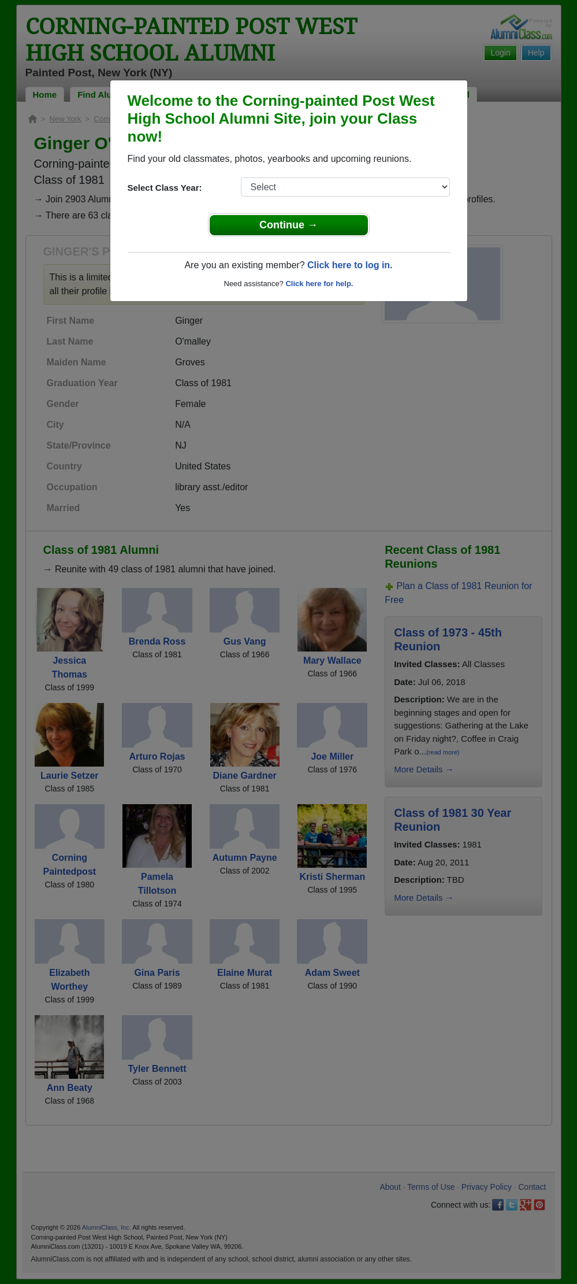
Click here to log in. (350, 265)
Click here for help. (319, 283)
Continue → (288, 225)
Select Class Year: (165, 188)
